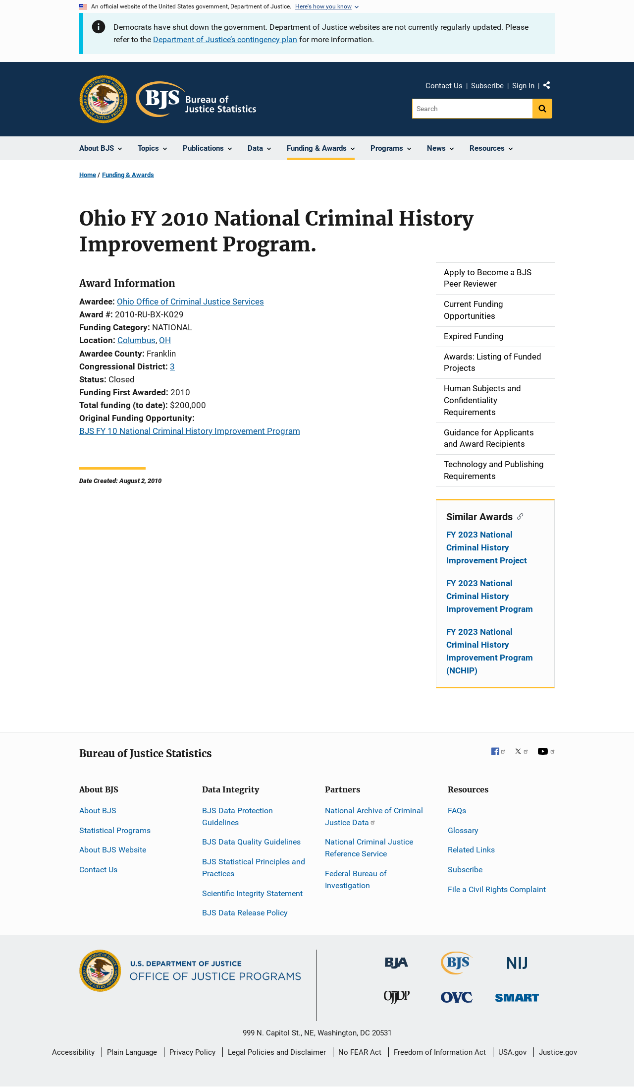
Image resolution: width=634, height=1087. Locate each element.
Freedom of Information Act (440, 1052)
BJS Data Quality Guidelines (251, 841)
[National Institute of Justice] (517, 959)
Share (550, 87)
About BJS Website (112, 849)
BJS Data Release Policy (245, 912)
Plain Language (132, 1052)
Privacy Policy (192, 1052)
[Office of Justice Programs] (103, 99)
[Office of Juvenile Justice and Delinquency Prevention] (397, 999)
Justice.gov (558, 1052)
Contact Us (444, 85)
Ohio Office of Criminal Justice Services (190, 301)
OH (165, 340)
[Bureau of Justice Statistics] (457, 970)
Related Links (471, 849)
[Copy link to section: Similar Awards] (518, 516)
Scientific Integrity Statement (252, 893)
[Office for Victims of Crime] (457, 997)
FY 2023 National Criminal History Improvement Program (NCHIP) (489, 651)
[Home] (196, 99)
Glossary (463, 830)
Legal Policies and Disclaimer (277, 1052)
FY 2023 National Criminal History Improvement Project (486, 547)
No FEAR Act (359, 1052)
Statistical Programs (115, 830)
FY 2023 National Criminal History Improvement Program (489, 596)
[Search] (472, 109)
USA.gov (512, 1052)
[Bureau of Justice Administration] (396, 958)
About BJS (97, 810)
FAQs (457, 810)
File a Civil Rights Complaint (497, 889)
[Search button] (542, 109)
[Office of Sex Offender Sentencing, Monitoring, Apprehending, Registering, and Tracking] (517, 995)
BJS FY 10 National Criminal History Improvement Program (189, 431)
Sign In (523, 85)
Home (87, 175)
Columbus (136, 340)
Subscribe (487, 85)
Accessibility (73, 1052)
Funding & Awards (128, 175)
